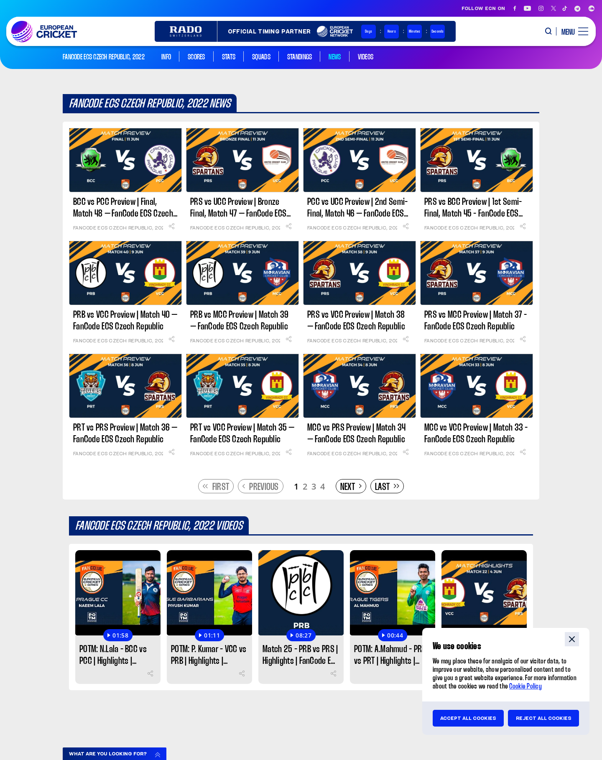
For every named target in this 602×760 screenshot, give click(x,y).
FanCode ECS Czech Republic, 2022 (118, 227)
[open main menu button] (572, 31)
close (572, 639)
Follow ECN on (483, 8)
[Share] (171, 226)
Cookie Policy (525, 686)
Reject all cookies (543, 718)
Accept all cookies (468, 718)
